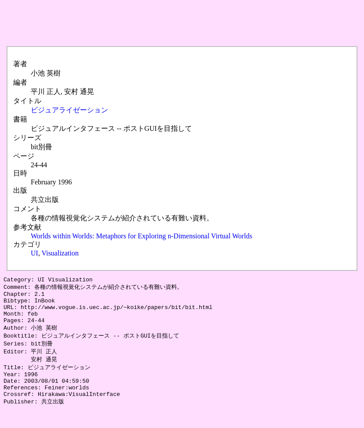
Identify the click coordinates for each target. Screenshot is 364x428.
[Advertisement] (163, 23)
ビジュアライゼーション (69, 110)
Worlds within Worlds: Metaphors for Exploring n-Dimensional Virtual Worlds (141, 236)
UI (34, 253)
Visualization (60, 253)
